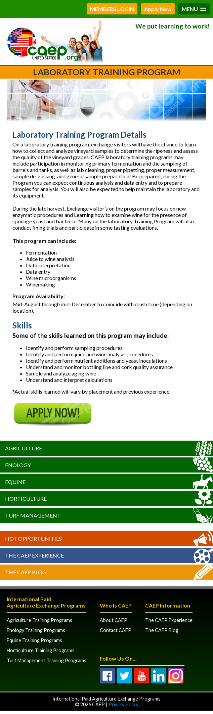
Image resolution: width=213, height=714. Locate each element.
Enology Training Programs (36, 630)
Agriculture (23, 448)
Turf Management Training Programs (46, 660)
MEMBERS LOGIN (112, 9)
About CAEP (113, 620)
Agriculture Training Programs (39, 620)
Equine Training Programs (34, 640)
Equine (15, 482)
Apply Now (158, 9)
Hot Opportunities (33, 538)
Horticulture (26, 498)
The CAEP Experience (34, 555)
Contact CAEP (115, 630)
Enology (18, 465)
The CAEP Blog (25, 572)
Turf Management (33, 515)
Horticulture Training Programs (41, 650)
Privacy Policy (123, 704)
